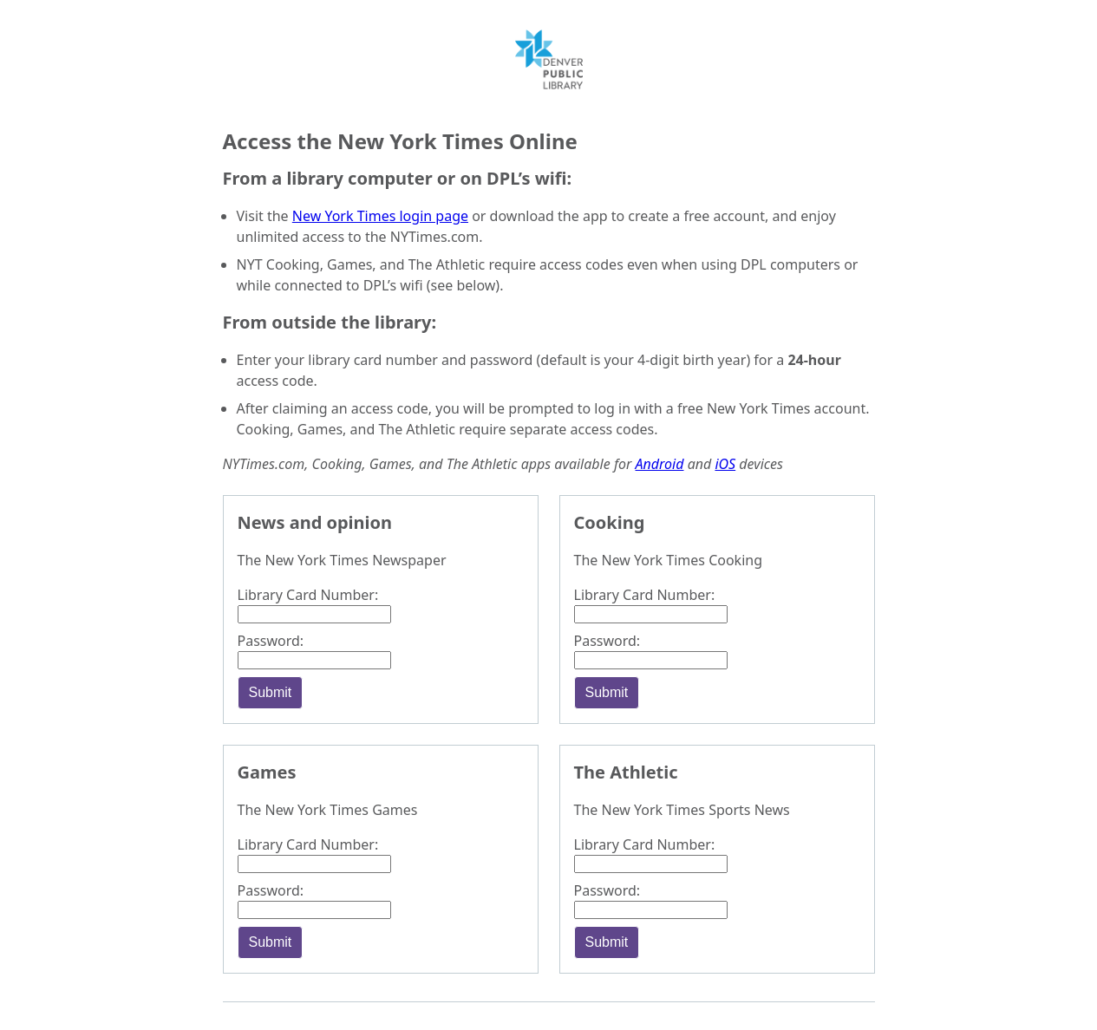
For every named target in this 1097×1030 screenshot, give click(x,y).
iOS (725, 463)
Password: (271, 640)
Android (660, 463)
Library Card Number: (308, 594)
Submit (270, 692)
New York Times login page (380, 215)
